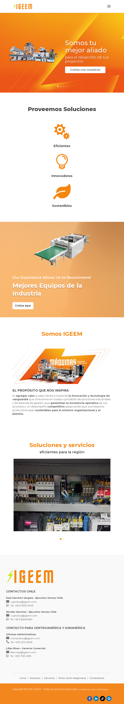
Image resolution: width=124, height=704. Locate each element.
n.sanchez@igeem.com (23, 615)
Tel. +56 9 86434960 (21, 619)
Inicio (23, 678)
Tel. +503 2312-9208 (21, 642)
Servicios (49, 678)
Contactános (96, 678)
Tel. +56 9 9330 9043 (21, 605)
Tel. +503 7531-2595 (20, 656)
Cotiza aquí (23, 305)
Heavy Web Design (99, 689)
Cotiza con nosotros (85, 70)
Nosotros (35, 678)
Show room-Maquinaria (72, 678)
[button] (60, 539)
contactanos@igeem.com (25, 638)
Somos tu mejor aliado (86, 46)
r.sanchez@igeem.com (23, 601)
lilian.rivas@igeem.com (23, 652)
